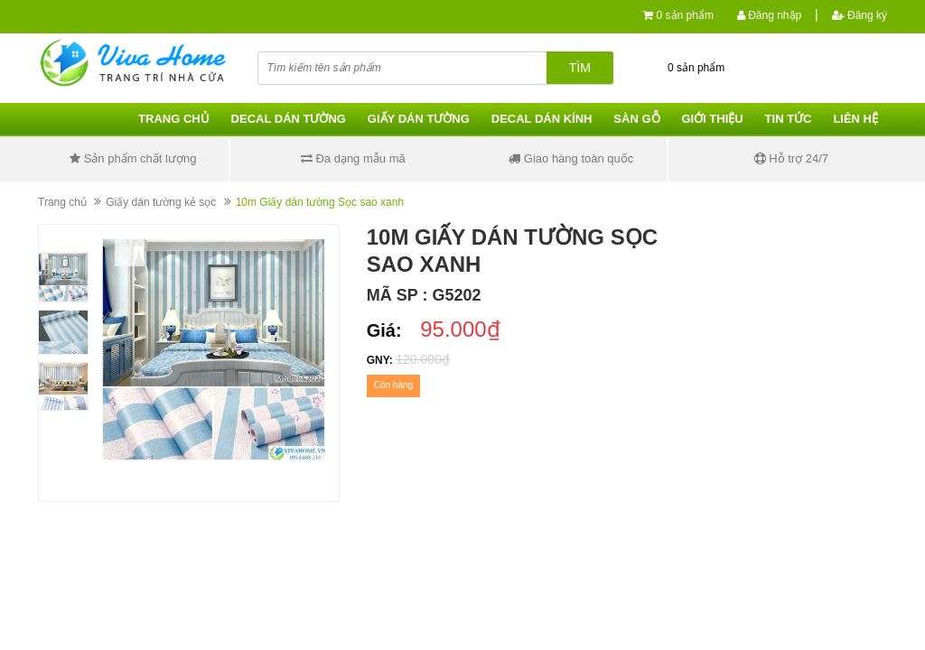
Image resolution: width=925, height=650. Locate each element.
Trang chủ (174, 118)
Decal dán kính (542, 118)
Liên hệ (855, 118)
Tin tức (788, 118)
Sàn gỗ (636, 118)
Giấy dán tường (419, 118)
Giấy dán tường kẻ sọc (161, 202)
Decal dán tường (288, 118)
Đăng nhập (769, 15)
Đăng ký (859, 15)
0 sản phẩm (685, 15)
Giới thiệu (712, 118)
